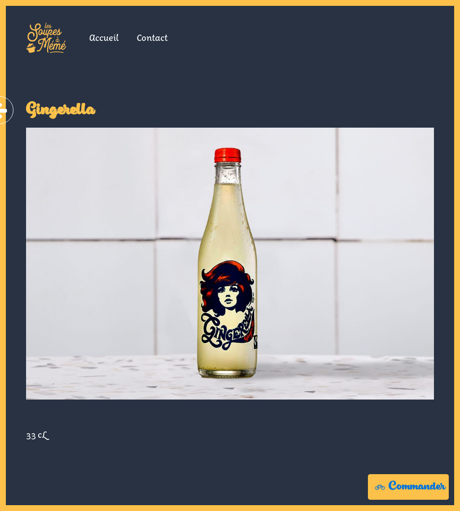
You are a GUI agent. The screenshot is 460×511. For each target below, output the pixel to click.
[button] (408, 487)
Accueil (104, 37)
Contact (152, 37)
